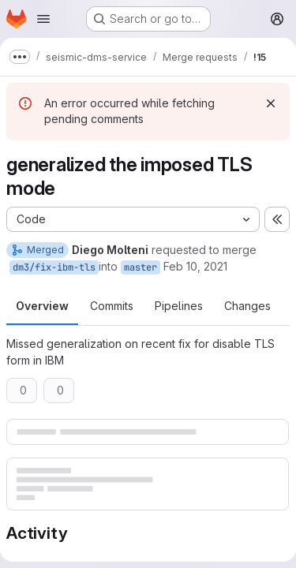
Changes (247, 305)
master (140, 267)
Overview (42, 305)
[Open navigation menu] (43, 19)
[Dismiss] (270, 103)
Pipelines (179, 305)
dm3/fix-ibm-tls (54, 267)
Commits (111, 305)
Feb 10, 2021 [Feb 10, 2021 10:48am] (195, 266)
